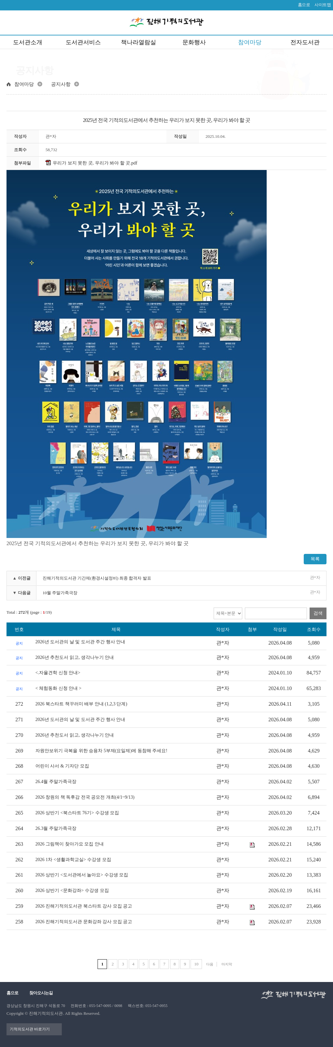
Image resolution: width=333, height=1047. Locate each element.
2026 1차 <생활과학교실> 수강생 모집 (73, 859)
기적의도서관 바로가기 (30, 1029)
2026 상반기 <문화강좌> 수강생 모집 (72, 890)
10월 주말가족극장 (60, 592)
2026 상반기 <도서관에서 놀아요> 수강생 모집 (81, 874)
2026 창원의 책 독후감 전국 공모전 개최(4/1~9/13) (85, 797)
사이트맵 (322, 4)
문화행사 (194, 42)
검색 (318, 613)
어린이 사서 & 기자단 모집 (62, 766)
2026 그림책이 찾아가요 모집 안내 (69, 844)
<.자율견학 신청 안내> (57, 672)
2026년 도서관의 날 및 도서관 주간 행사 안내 (80, 641)
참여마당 (249, 42)
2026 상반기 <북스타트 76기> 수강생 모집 (77, 812)
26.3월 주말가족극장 (55, 828)
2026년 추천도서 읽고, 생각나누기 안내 (74, 657)
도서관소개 (27, 42)
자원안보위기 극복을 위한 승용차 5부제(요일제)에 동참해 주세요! (101, 750)
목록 (315, 558)
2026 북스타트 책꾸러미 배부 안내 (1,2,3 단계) (81, 703)
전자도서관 (305, 42)
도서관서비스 (83, 42)
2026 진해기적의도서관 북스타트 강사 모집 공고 (83, 906)
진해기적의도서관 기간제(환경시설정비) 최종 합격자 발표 (97, 578)
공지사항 (61, 84)
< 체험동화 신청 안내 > (58, 688)
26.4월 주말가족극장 (55, 781)
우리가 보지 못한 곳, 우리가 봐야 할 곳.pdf (91, 163)
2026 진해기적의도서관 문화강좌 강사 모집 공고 (83, 921)
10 (196, 964)
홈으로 (304, 4)
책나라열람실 (138, 42)
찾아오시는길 (41, 992)
